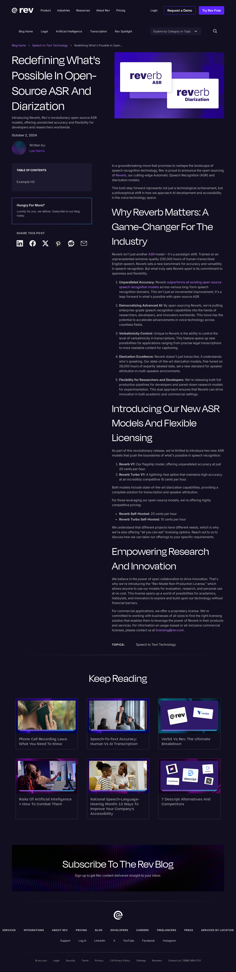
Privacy (99, 960)
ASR (151, 254)
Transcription (98, 31)
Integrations (34, 930)
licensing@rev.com (170, 630)
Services (9, 930)
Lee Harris (37, 151)
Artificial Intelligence (69, 31)
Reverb (121, 175)
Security (70, 960)
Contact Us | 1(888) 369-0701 (184, 960)
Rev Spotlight (123, 31)
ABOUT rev (60, 930)
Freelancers (166, 930)
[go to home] (118, 915)
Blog (98, 930)
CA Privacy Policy (120, 960)
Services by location (217, 930)
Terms (85, 960)
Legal (44, 31)
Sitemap (141, 960)
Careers (142, 930)
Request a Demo (179, 10)
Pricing (81, 930)
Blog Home (26, 31)
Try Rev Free (211, 10)
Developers (119, 930)
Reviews (157, 960)
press (188, 930)
